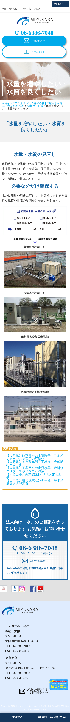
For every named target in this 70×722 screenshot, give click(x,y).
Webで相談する (39, 560)
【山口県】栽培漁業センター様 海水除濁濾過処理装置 (34, 482)
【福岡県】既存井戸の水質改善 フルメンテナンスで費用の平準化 (34, 457)
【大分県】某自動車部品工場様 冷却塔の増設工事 (34, 463)
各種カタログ (38, 52)
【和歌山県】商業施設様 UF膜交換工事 (33, 476)
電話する (17, 717)
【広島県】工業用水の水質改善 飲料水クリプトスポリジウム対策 (34, 469)
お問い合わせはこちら (54, 717)
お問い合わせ (38, 41)
